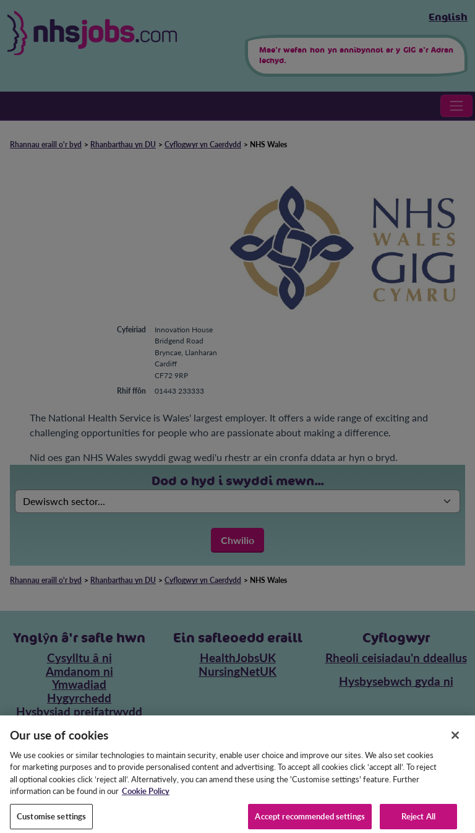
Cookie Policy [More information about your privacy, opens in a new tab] (145, 799)
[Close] (455, 742)
